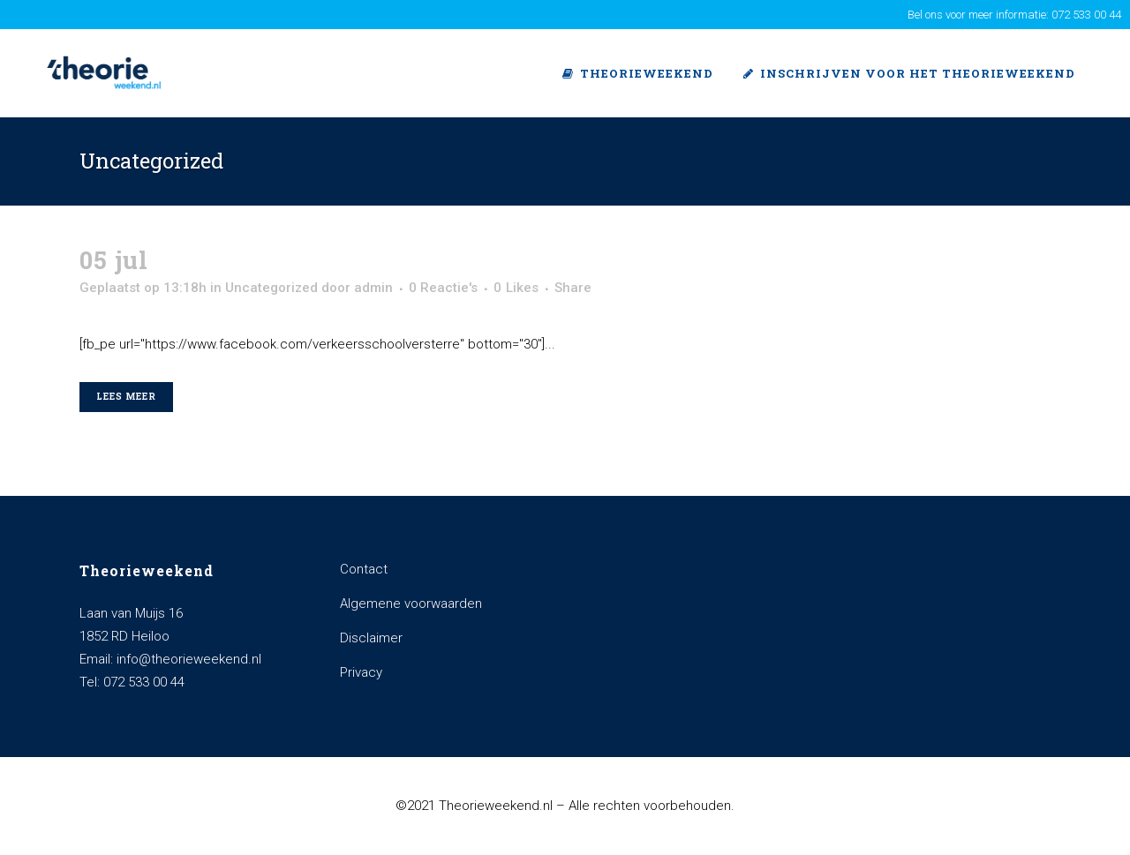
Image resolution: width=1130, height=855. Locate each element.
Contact (364, 569)
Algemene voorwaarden (411, 603)
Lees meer (126, 396)
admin (373, 288)
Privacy (361, 672)
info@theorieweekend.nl (189, 659)
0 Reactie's (443, 288)
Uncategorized (271, 288)
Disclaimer (371, 638)
